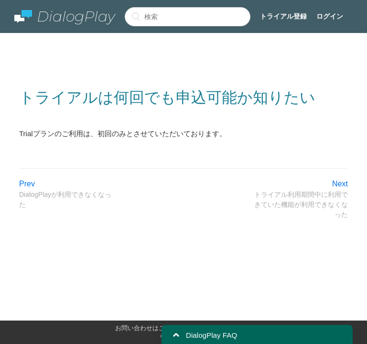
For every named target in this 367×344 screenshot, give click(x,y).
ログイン (329, 16)
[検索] (187, 16)
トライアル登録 (283, 16)
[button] (175, 335)
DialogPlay (64, 16)
